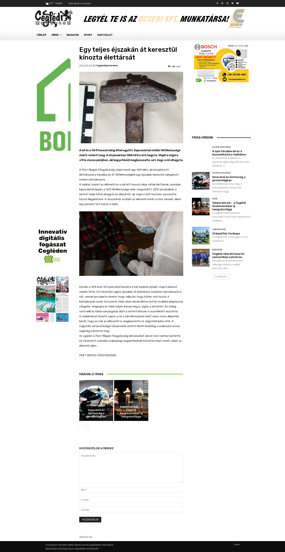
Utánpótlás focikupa (226, 233)
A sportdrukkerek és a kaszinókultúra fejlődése (96, 372)
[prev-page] (81, 427)
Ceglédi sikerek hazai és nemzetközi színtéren (228, 255)
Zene (130, 402)
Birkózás (217, 250)
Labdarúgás (219, 229)
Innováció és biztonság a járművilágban (96, 413)
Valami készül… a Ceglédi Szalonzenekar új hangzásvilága (131, 411)
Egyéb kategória (96, 365)
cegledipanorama (107, 65)
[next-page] (87, 427)
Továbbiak (221, 276)
